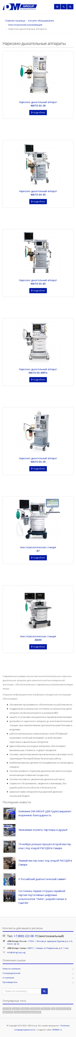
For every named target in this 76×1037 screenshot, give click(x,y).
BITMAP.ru (57, 1029)
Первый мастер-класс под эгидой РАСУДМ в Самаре (45, 862)
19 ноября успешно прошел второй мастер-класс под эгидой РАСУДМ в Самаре (45, 846)
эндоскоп (16, 1009)
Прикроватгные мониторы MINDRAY (27, 1012)
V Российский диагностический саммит (42, 879)
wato (53, 1009)
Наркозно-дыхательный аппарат (38, 103)
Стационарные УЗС (63, 1009)
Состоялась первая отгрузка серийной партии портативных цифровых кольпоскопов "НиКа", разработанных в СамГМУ (42, 897)
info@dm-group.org (16, 952)
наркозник (45, 1009)
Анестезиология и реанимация (25, 24)
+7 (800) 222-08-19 (26, 936)
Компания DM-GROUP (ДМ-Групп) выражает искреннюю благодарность (45, 813)
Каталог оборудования (41, 20)
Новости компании (12, 968)
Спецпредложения (11, 973)
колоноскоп (35, 1009)
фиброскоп (25, 1009)
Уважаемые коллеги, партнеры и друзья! (42, 829)
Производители (10, 982)
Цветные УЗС (7, 1012)
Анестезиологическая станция (38, 549)
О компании (8, 977)
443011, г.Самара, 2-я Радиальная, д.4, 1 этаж (48, 948)
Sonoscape (7, 1009)
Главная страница (15, 20)
